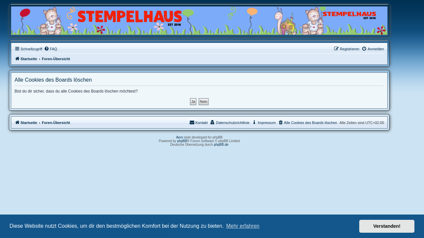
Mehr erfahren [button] (242, 226)
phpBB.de (234, 144)
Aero (192, 137)
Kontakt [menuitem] (211, 122)
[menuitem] (63, 49)
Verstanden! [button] (387, 226)
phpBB (195, 141)
